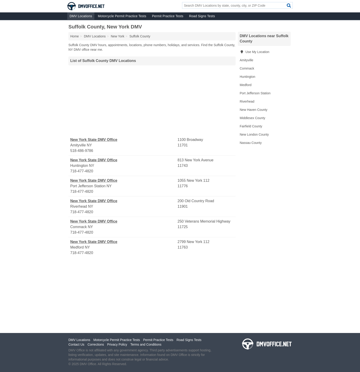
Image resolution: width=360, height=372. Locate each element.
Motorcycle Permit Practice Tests (122, 16)
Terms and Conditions (145, 344)
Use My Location (254, 52)
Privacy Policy (117, 344)
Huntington (247, 76)
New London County (254, 134)
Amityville (246, 60)
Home (74, 36)
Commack (247, 68)
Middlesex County (252, 118)
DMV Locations (81, 16)
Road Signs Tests (202, 16)
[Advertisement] (152, 101)
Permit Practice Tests (167, 16)
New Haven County (253, 110)
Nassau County (251, 143)
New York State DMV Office (93, 140)
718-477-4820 (81, 171)
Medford (245, 85)
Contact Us (76, 344)
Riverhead (247, 101)
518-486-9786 (81, 151)
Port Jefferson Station (255, 93)
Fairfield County (251, 126)
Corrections (95, 344)
